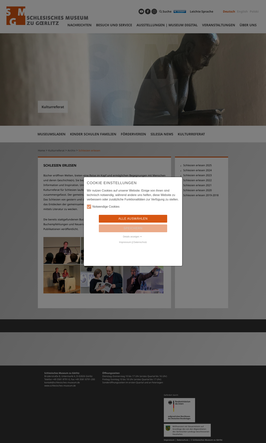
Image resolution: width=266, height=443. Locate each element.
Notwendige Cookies (103, 206)
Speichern (133, 228)
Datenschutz (140, 242)
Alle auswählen (133, 218)
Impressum (125, 242)
